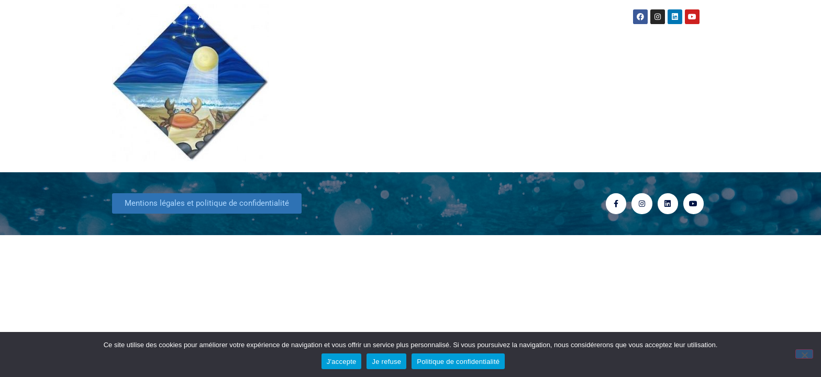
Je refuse (386, 361)
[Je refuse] (804, 354)
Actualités (260, 16)
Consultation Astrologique (410, 16)
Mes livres (321, 16)
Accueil (211, 16)
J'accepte (342, 361)
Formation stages (513, 16)
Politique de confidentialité (458, 361)
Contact (578, 16)
